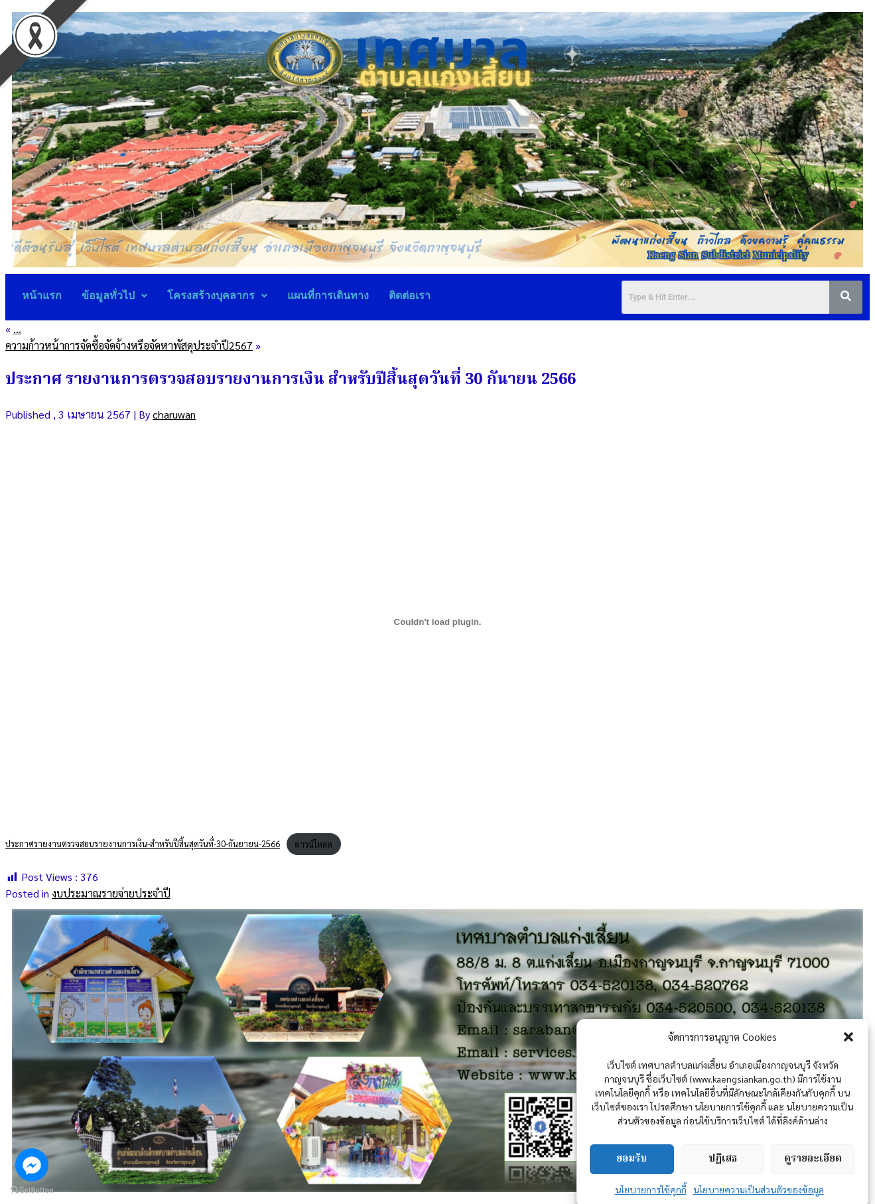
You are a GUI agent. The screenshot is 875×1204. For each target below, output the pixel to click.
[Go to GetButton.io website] (32, 1190)
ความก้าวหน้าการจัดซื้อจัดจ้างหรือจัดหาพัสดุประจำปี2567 (129, 345)
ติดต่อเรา (410, 295)
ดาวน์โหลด (313, 844)
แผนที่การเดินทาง (328, 295)
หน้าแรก (42, 295)
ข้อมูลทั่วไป (114, 295)
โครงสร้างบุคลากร (217, 295)
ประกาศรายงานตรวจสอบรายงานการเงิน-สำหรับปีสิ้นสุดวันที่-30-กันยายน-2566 (142, 844)
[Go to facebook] (31, 1164)
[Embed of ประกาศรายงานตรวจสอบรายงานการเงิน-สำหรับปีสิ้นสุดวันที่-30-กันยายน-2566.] (437, 622)
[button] (848, 1084)
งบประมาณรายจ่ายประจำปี (111, 893)
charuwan (174, 414)
